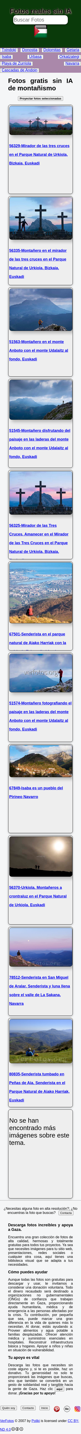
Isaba (6, 56)
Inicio (44, 1408)
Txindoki (9, 50)
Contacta (66, 1213)
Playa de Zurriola (16, 63)
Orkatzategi (69, 56)
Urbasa (35, 56)
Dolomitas (52, 50)
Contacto (28, 1408)
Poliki (36, 1421)
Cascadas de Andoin (19, 70)
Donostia (29, 50)
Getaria (73, 50)
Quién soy (8, 1408)
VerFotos (7, 1421)
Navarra (72, 63)
